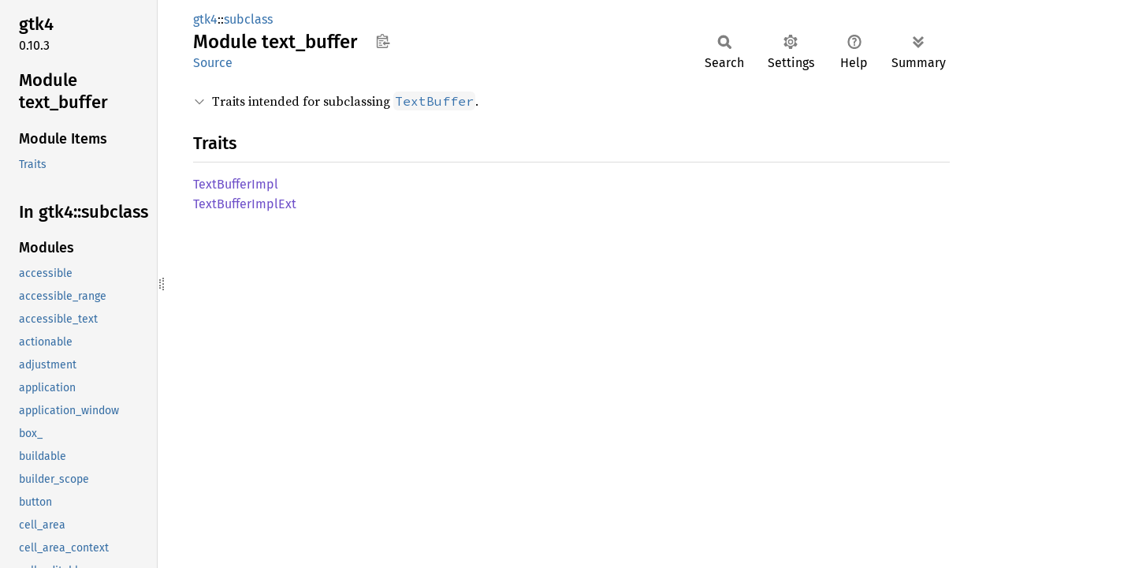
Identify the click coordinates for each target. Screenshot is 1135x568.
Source (213, 62)
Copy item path (383, 41)
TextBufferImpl (235, 184)
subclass (248, 19)
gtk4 (205, 19)
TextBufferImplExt (244, 203)
